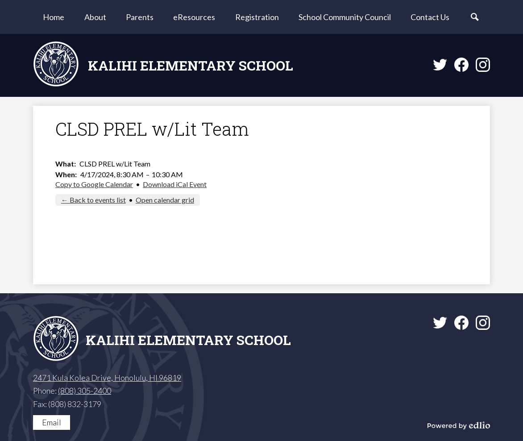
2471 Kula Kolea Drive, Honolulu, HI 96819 (107, 378)
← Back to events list (93, 200)
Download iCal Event (175, 184)
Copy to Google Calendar (94, 184)
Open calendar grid (165, 200)
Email (51, 422)
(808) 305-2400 (84, 390)
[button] (95, 17)
